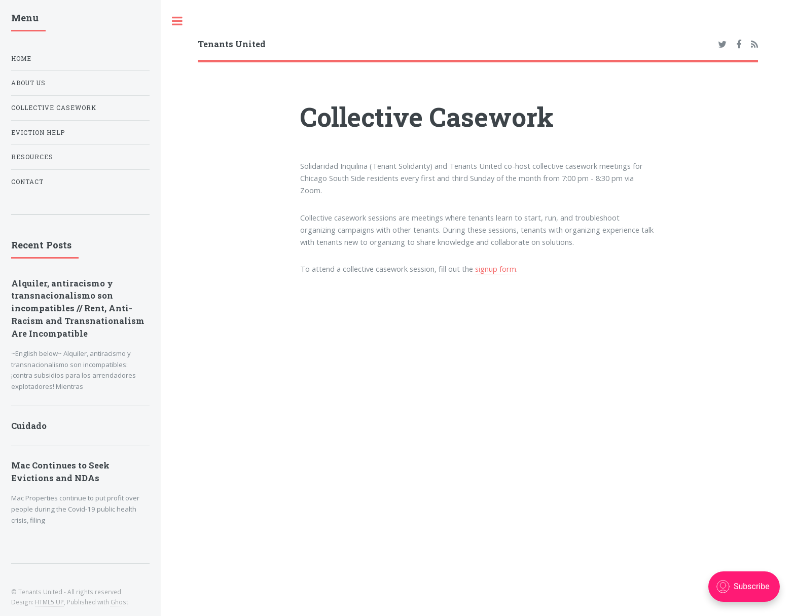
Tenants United (232, 44)
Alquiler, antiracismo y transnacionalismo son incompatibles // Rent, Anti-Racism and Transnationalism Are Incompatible (77, 308)
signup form (495, 269)
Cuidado (29, 425)
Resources (32, 157)
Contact (27, 182)
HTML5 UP (49, 602)
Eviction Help (38, 132)
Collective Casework (53, 108)
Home (21, 58)
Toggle (177, 21)
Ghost (119, 602)
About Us (28, 83)
